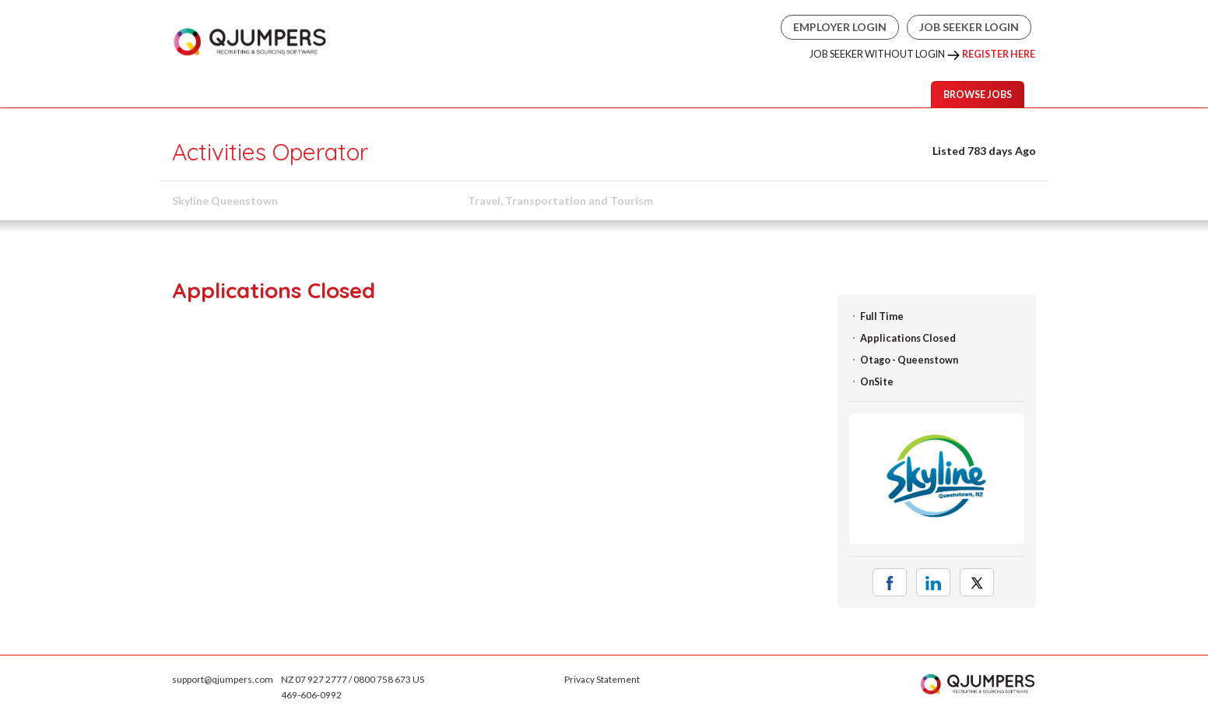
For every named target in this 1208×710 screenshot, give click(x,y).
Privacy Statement (602, 679)
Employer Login (840, 26)
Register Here (998, 54)
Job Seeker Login (969, 26)
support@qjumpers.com (222, 679)
